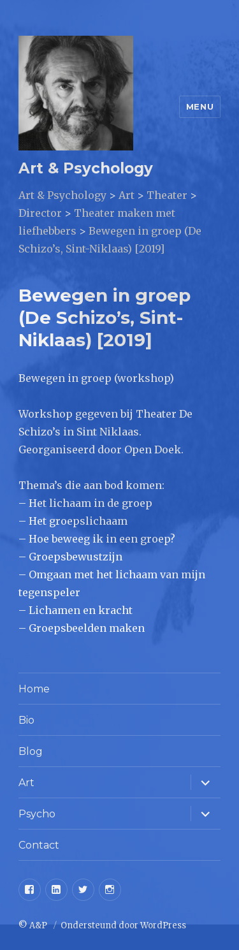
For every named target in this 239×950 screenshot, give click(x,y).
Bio (26, 720)
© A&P (33, 925)
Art (26, 783)
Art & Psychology (85, 168)
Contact (38, 845)
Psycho (36, 814)
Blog (30, 751)
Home (34, 689)
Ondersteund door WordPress (123, 925)
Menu (200, 106)
